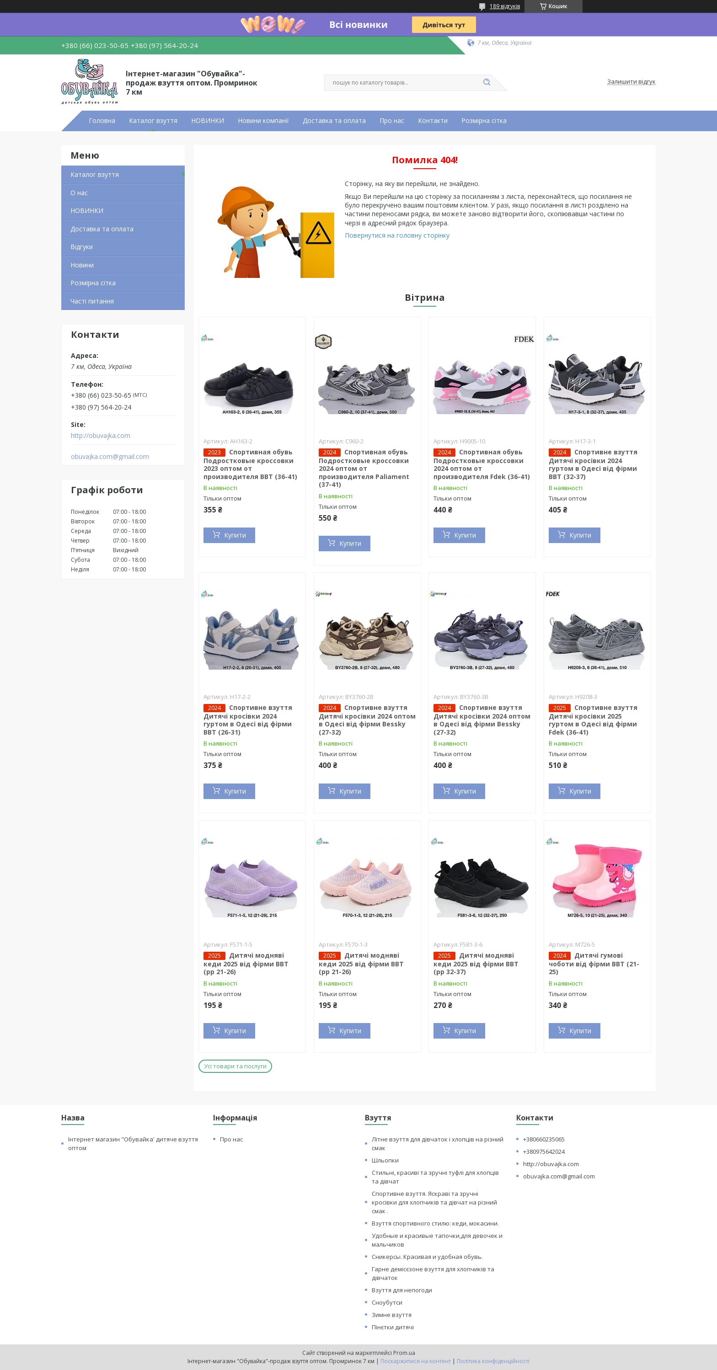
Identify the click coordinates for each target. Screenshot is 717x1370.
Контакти (433, 120)
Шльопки (385, 1160)
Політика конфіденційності (493, 1361)
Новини (82, 265)
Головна (102, 120)
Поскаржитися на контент (415, 1361)
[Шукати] (486, 83)
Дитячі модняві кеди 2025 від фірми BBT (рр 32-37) (476, 963)
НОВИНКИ (207, 120)
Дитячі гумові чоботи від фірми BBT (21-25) (594, 963)
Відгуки (81, 246)
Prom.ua (404, 1353)
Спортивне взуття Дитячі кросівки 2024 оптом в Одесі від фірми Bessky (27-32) (367, 719)
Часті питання (92, 301)
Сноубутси (387, 1302)
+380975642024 (544, 1151)
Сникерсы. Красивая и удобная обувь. (427, 1257)
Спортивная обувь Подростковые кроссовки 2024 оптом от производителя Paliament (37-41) (364, 468)
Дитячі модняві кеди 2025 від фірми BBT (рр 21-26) (246, 963)
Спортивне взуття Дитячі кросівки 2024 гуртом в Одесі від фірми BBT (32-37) (593, 464)
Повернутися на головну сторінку (397, 235)
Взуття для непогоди (402, 1290)
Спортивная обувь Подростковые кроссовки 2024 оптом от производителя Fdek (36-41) (481, 464)
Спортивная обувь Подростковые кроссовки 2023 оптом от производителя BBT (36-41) (250, 464)
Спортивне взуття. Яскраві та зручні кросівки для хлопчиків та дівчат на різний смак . (434, 1202)
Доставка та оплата (334, 120)
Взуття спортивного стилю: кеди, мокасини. (435, 1223)
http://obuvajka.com (100, 436)
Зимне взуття (392, 1315)
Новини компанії (263, 120)
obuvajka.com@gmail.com (110, 457)
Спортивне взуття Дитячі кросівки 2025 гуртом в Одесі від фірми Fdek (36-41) (593, 719)
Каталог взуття (153, 120)
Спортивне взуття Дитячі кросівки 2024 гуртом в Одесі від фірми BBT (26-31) (247, 719)
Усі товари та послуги (235, 1066)
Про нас (392, 120)
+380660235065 (544, 1139)
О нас (79, 192)
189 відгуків (505, 6)
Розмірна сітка (484, 120)
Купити (235, 535)
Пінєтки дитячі (393, 1327)
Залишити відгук (631, 82)
